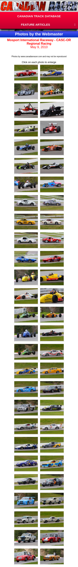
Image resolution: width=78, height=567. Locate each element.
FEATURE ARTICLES (35, 24)
